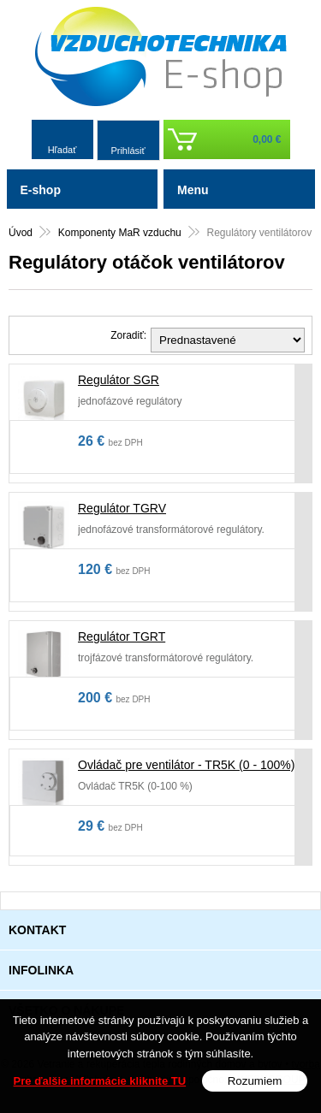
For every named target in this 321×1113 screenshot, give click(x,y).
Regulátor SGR (118, 380)
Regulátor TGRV (122, 508)
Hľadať (62, 150)
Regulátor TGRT (121, 636)
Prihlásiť (127, 150)
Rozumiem (255, 1081)
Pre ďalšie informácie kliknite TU (100, 1081)
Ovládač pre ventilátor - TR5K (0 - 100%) (186, 765)
